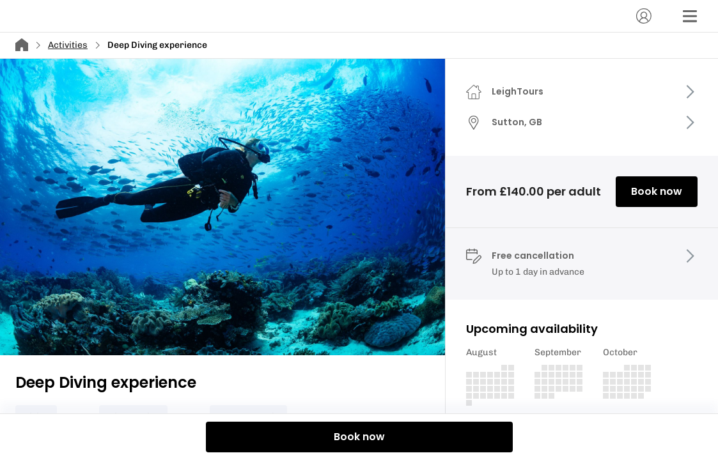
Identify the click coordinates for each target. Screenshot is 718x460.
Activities (68, 45)
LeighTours (517, 91)
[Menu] (690, 16)
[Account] (644, 16)
